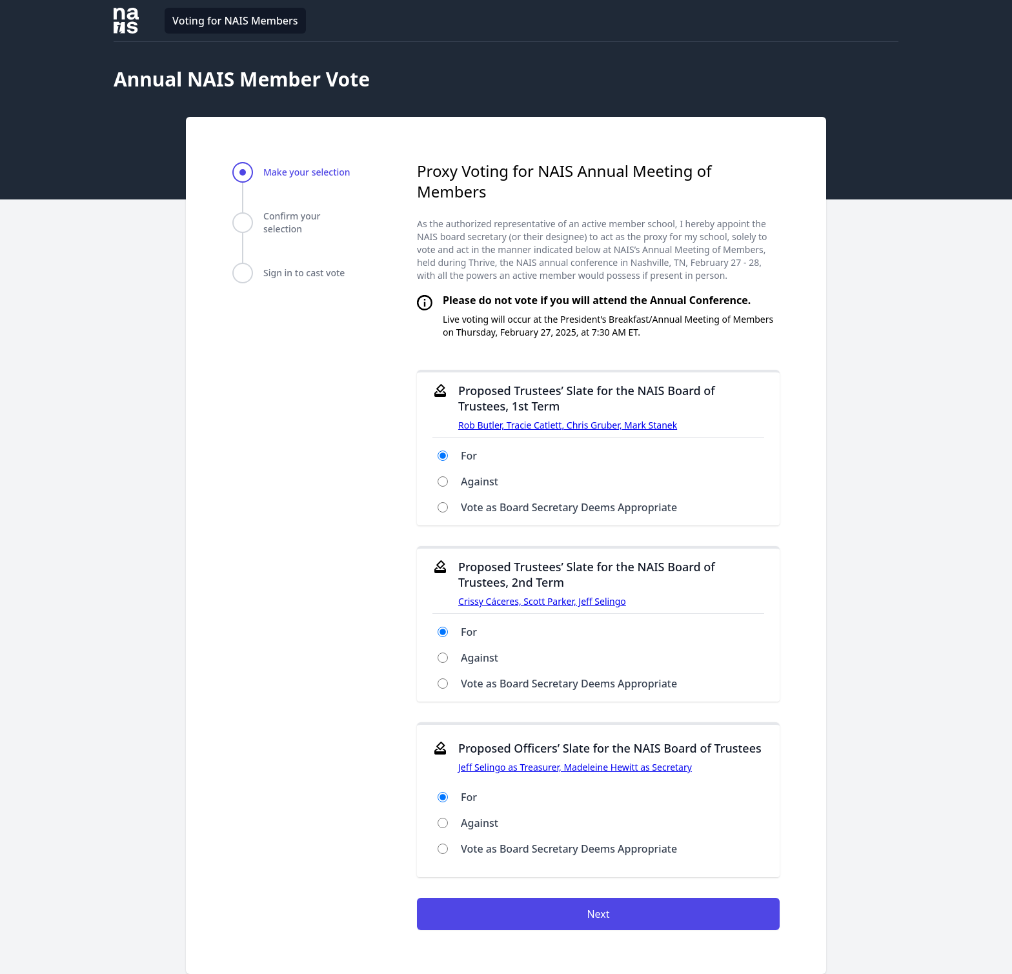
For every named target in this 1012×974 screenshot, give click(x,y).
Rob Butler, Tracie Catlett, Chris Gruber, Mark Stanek (567, 425)
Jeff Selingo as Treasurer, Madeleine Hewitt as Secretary (575, 767)
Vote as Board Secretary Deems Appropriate (569, 507)
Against (479, 481)
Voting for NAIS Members (235, 21)
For (469, 456)
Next (598, 914)
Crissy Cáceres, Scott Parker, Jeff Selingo (542, 601)
